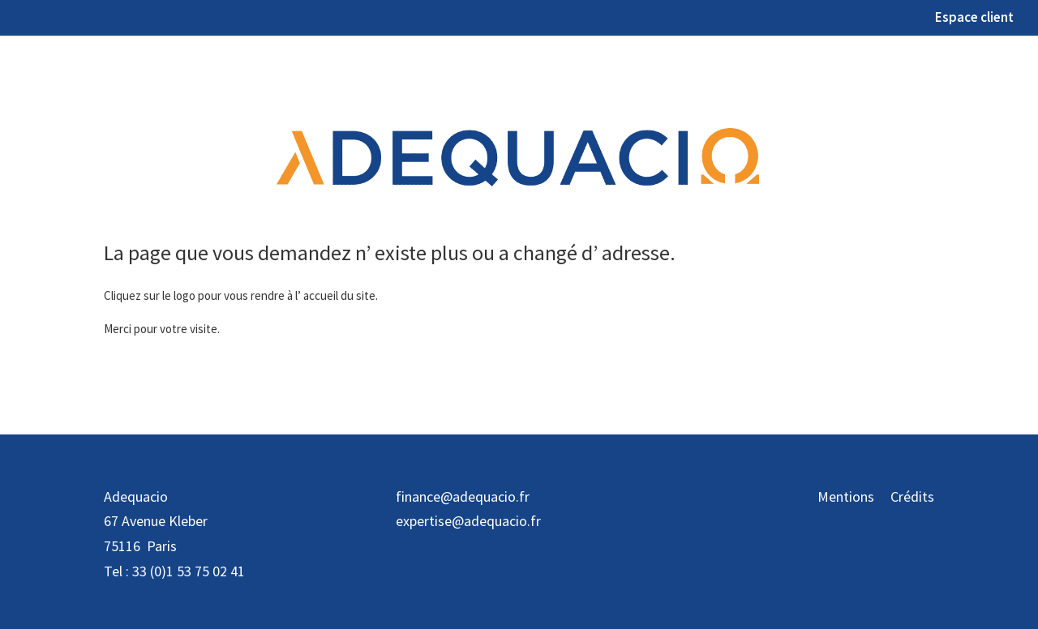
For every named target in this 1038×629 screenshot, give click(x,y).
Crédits (912, 496)
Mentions (845, 496)
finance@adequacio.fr (463, 496)
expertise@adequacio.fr (468, 520)
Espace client (974, 18)
